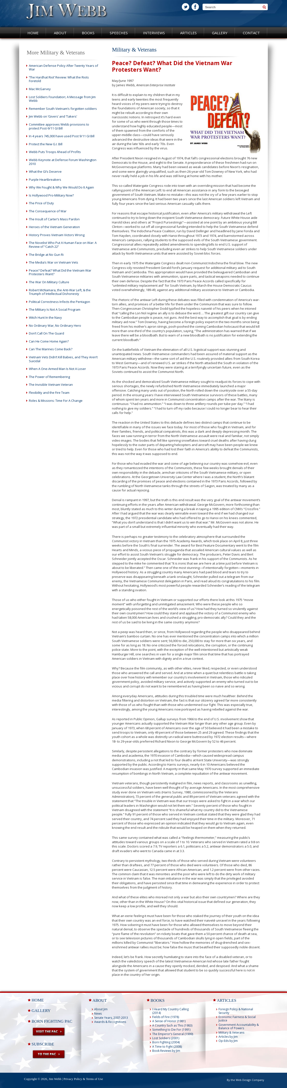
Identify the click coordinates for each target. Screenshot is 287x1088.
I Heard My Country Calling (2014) (170, 1011)
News (98, 1013)
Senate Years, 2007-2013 (111, 1018)
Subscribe (43, 1044)
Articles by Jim (228, 1037)
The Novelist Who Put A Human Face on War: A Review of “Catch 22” (63, 244)
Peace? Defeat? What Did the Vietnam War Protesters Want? (60, 272)
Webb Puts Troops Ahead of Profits (55, 152)
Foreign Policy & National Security (236, 1011)
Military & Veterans (231, 1032)
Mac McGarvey (40, 89)
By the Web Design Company (245, 1080)
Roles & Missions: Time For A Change (56, 400)
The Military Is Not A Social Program (54, 309)
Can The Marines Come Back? (50, 349)
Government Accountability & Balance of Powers (239, 1026)
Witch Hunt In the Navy (45, 317)
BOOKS (158, 1000)
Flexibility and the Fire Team (49, 392)
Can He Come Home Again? (49, 341)
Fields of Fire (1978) (165, 1017)
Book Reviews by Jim (166, 1051)
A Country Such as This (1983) (172, 1025)
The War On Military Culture (49, 282)
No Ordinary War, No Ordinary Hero (55, 325)
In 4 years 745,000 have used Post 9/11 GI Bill (61, 136)
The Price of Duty (41, 203)
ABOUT (100, 1000)
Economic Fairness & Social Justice (237, 1018)
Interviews (154, 32)
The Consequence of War (48, 211)
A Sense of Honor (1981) (169, 1021)
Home (33, 32)
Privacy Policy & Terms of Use (83, 1079)
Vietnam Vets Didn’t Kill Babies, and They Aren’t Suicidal (63, 359)
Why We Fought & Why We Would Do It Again (61, 187)
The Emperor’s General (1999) (172, 1034)
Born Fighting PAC (52, 1021)
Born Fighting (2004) (166, 1042)
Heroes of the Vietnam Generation (54, 227)
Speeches (119, 32)
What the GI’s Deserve (45, 171)
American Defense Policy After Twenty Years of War (63, 67)
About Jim (101, 1009)
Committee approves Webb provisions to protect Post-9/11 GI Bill (59, 126)
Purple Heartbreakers (45, 179)
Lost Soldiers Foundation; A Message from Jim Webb (62, 99)
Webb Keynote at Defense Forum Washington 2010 (62, 162)
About (60, 32)
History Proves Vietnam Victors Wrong (56, 235)
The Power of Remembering (49, 377)
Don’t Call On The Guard (46, 333)
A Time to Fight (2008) (167, 1047)
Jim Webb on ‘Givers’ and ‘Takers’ (53, 116)
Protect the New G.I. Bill (45, 144)
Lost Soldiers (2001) (165, 1038)
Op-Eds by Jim (228, 1041)
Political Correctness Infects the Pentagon (59, 302)
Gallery (220, 32)
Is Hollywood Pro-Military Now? (51, 195)
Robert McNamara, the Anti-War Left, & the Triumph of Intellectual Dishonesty (60, 292)
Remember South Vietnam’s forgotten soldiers (63, 108)
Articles (188, 32)
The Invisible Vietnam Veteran (51, 384)
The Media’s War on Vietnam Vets (53, 262)
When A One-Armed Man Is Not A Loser (57, 369)
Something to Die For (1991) (171, 1030)
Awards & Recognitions (110, 1022)
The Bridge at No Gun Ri (46, 254)
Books (88, 32)
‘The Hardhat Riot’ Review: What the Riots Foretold (59, 79)
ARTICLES (226, 1000)
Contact (251, 32)
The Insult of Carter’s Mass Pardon (54, 219)
